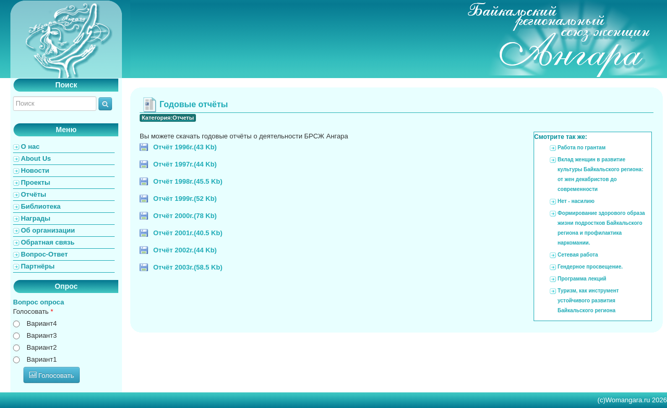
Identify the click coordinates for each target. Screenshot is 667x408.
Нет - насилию (576, 201)
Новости (35, 170)
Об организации (48, 230)
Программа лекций (582, 279)
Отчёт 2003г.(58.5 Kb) (188, 267)
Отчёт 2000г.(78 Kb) (185, 216)
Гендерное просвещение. (590, 267)
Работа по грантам (582, 147)
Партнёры (38, 266)
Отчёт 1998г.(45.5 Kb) (188, 181)
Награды (36, 218)
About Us (36, 158)
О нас (30, 146)
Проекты (35, 182)
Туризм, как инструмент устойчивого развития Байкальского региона (588, 300)
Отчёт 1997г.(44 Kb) (185, 164)
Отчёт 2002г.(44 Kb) (185, 250)
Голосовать (33, 311)
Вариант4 (42, 323)
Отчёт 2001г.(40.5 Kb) (188, 233)
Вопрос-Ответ (44, 254)
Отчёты (33, 194)
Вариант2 (42, 347)
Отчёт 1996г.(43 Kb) (185, 147)
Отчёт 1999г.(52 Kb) (185, 198)
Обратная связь (48, 242)
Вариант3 (42, 335)
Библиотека (40, 206)
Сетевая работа (578, 255)
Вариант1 (42, 359)
